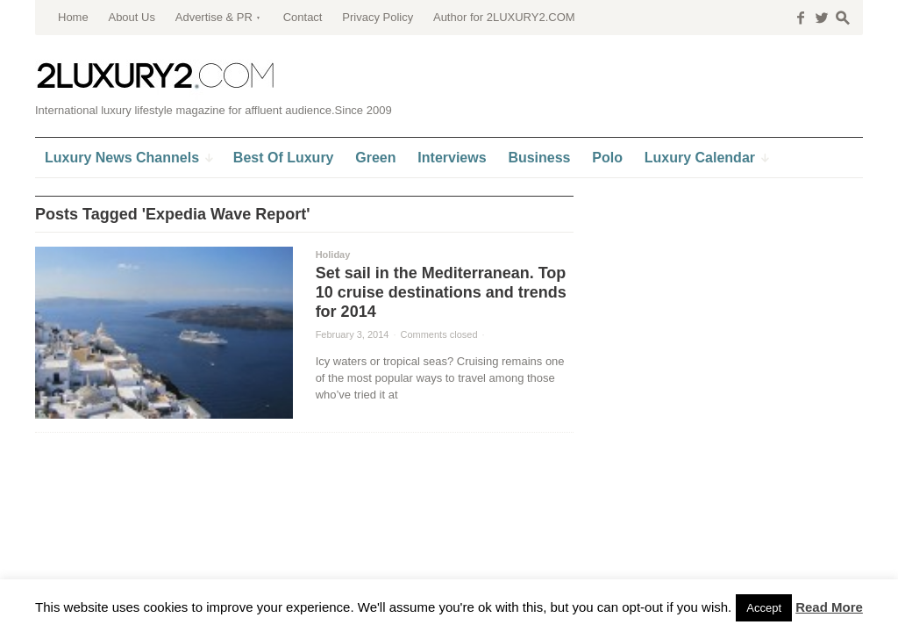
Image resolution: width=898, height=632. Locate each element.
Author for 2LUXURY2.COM (504, 17)
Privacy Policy (377, 17)
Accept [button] (763, 607)
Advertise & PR (214, 17)
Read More (829, 607)
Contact (303, 17)
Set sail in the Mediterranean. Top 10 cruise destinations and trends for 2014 (441, 292)
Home (73, 17)
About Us (131, 17)
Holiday (333, 254)
